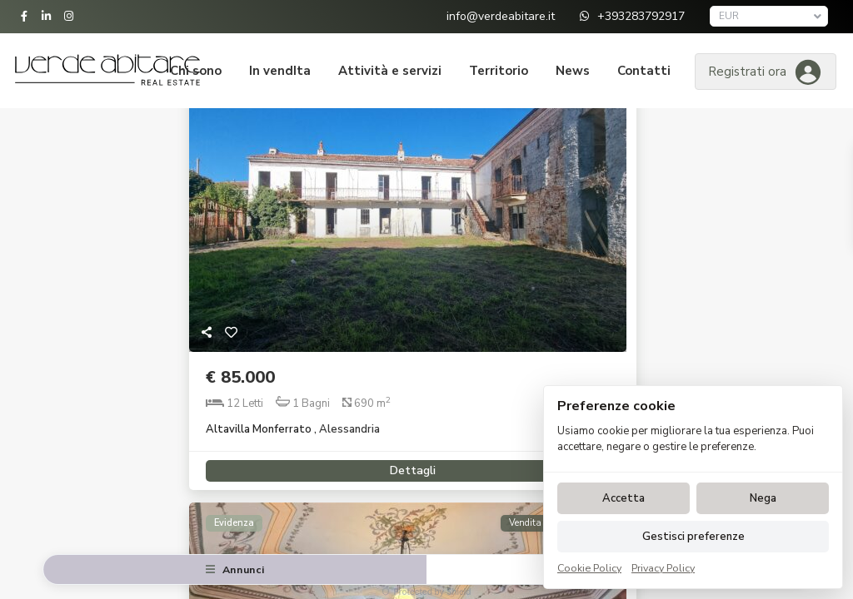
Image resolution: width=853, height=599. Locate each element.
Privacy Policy (663, 568)
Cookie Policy (589, 568)
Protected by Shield (426, 592)
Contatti (644, 70)
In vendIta (280, 70)
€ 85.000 (240, 377)
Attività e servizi (389, 70)
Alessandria (349, 429)
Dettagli (408, 465)
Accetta (623, 498)
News (573, 70)
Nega (763, 498)
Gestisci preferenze (693, 536)
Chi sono (196, 70)
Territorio (498, 70)
